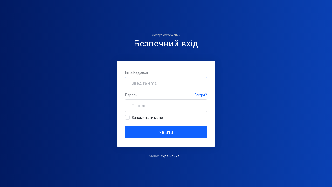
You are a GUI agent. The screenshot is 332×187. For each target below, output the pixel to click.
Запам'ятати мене (144, 117)
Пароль (131, 95)
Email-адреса (136, 72)
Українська (172, 156)
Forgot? (201, 95)
